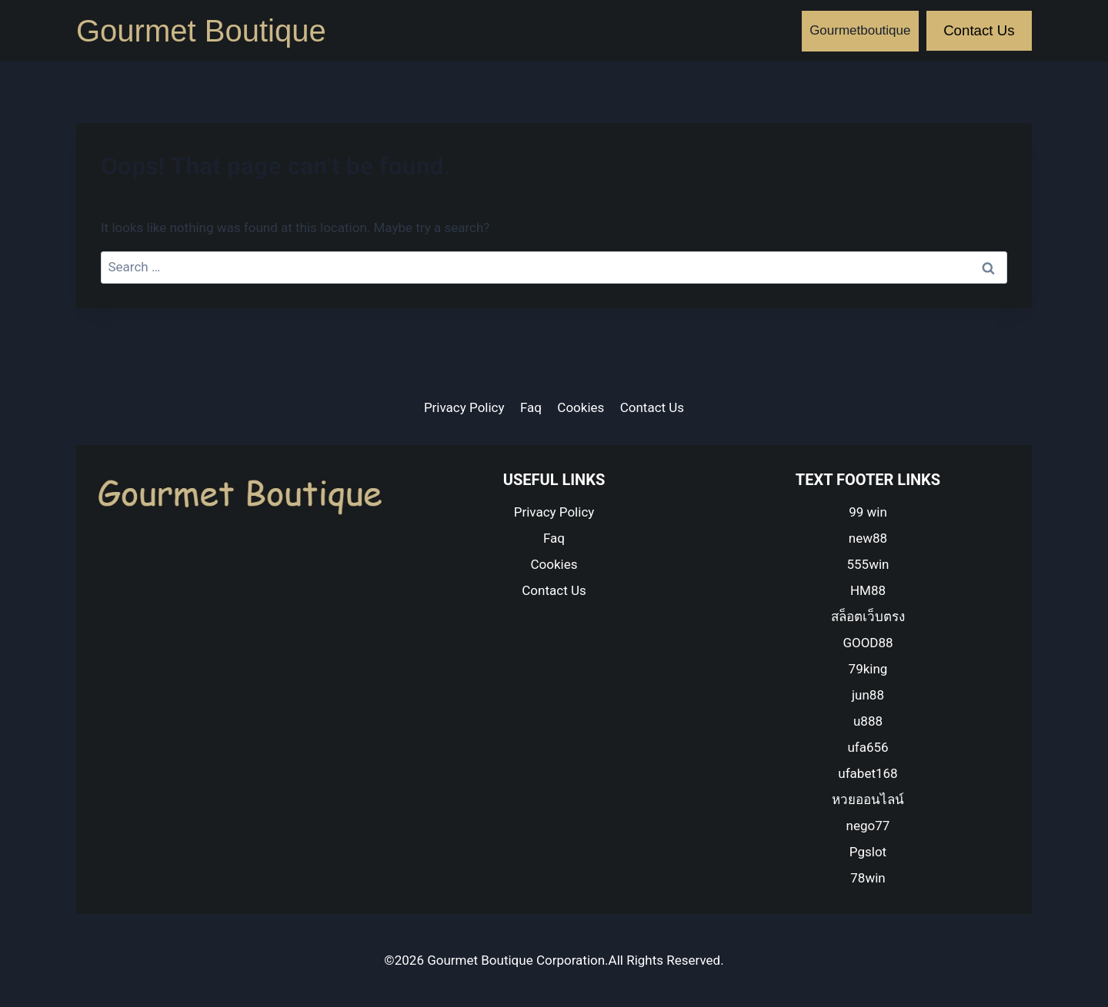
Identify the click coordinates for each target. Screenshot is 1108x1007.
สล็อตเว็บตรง (868, 616)
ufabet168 (867, 773)
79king (868, 668)
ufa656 (867, 747)
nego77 (868, 825)
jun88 (868, 695)
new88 (868, 538)
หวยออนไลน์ (868, 799)
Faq (531, 407)
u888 (868, 721)
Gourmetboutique (859, 30)
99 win (868, 512)
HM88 (868, 590)
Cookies (580, 407)
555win (868, 564)
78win (867, 878)
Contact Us (978, 30)
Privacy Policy (464, 407)
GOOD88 (868, 642)
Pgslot (867, 851)
